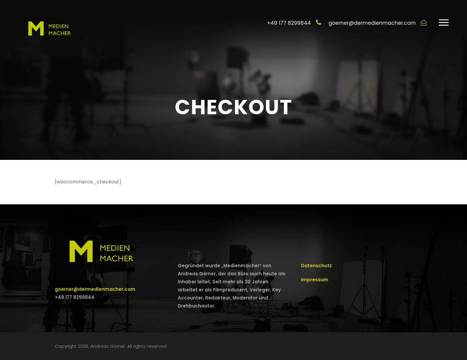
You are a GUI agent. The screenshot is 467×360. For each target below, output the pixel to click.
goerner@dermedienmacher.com (95, 289)
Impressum (314, 279)
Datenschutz (316, 265)
